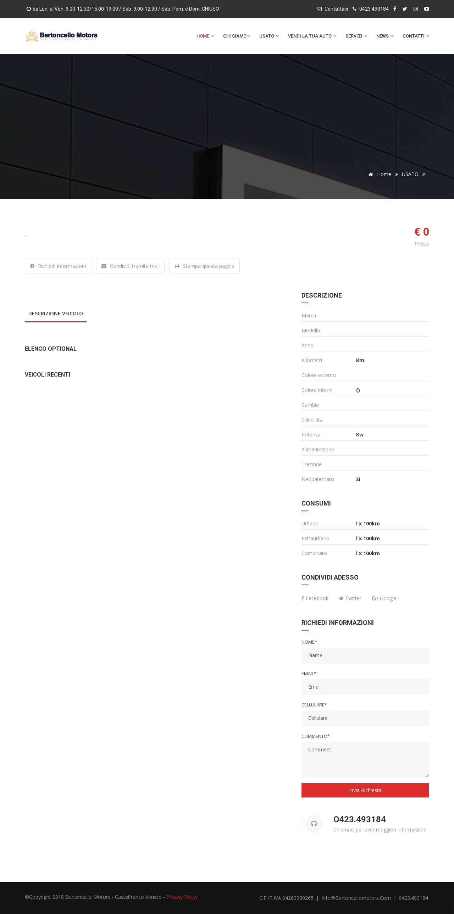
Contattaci (336, 9)
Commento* (315, 736)
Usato (269, 36)
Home (205, 36)
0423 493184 (374, 9)
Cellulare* (314, 704)
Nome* (309, 642)
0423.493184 (413, 898)
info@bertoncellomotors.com (356, 898)
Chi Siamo (236, 36)
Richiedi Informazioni (58, 266)
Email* (308, 673)
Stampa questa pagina (205, 266)
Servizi (356, 36)
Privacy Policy (182, 896)
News (384, 36)
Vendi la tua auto (312, 36)
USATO (410, 174)
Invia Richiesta (365, 790)
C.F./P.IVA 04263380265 (286, 898)
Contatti (416, 36)
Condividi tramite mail (130, 266)
